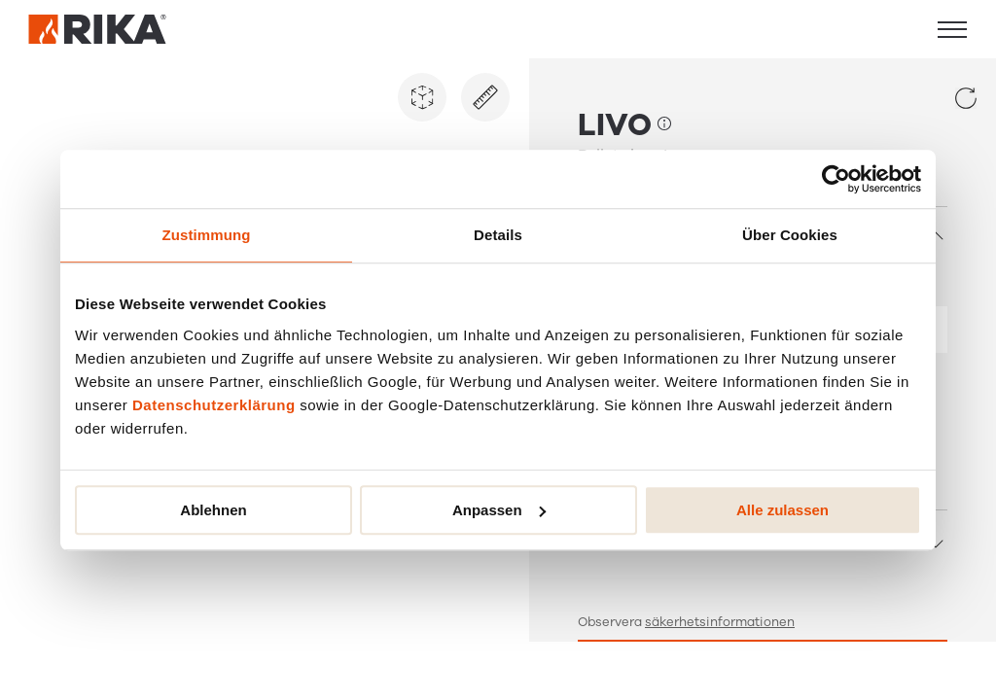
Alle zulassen (782, 510)
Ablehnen (213, 510)
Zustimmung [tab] (206, 235)
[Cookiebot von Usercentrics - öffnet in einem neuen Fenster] (836, 178)
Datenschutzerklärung (214, 405)
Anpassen (499, 510)
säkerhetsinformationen (720, 622)
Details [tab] (498, 235)
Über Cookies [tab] (789, 235)
